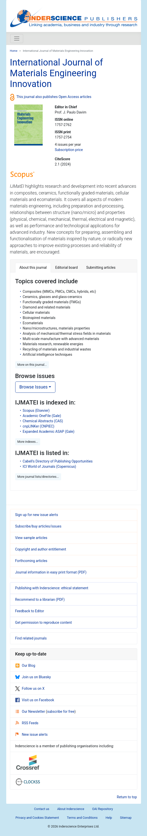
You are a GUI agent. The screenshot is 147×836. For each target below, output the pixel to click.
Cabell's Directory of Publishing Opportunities (58, 461)
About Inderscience (70, 809)
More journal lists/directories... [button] (38, 476)
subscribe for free (61, 712)
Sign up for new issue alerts (36, 515)
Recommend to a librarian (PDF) (40, 600)
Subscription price (69, 150)
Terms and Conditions (82, 818)
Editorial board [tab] (66, 268)
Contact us (41, 809)
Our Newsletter (30, 712)
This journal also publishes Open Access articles (54, 97)
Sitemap (126, 818)
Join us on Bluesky (33, 677)
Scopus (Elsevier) (36, 410)
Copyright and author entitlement (40, 549)
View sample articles (31, 538)
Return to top (127, 797)
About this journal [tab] (33, 268)
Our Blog (25, 666)
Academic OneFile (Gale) (42, 416)
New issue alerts (31, 734)
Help (109, 818)
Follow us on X (30, 688)
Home (13, 50)
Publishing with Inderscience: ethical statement (51, 588)
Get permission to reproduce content (43, 622)
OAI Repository (102, 809)
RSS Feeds (26, 723)
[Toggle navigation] (16, 38)
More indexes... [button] (27, 442)
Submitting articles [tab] (100, 268)
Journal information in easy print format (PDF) (51, 572)
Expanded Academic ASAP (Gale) (48, 432)
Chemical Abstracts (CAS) (43, 421)
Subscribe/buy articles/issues (38, 526)
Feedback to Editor (29, 611)
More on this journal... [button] (32, 364)
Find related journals (31, 638)
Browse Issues (33, 387)
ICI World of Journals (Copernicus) (49, 466)
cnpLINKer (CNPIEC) (38, 426)
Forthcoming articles (31, 561)
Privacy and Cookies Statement (37, 818)
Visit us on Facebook (34, 700)
